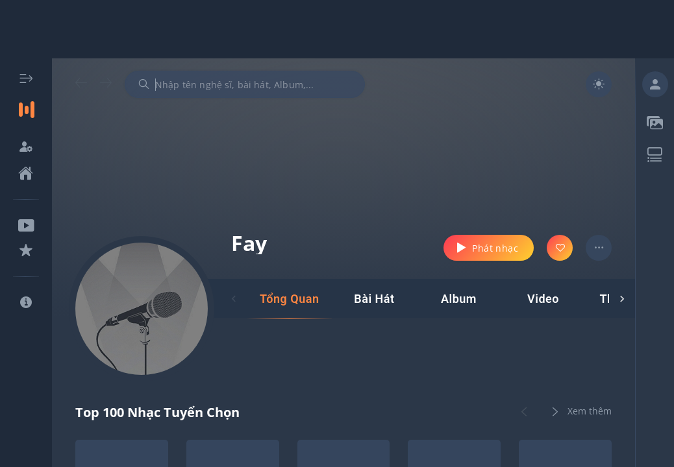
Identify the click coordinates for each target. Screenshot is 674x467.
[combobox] (245, 84)
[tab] (289, 299)
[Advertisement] (337, 29)
